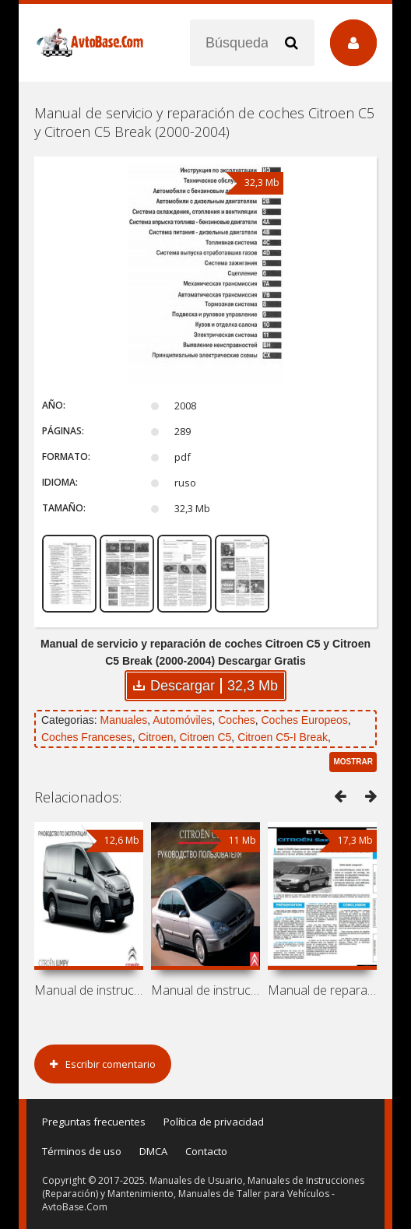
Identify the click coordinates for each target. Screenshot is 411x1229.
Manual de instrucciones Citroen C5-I (205, 990)
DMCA (153, 1151)
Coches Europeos (305, 720)
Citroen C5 (205, 737)
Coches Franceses (86, 737)
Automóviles (182, 720)
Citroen (156, 737)
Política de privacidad (213, 1122)
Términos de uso (81, 1151)
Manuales (123, 720)
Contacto (206, 1151)
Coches (236, 720)
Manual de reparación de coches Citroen (322, 990)
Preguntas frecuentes (94, 1122)
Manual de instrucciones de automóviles (88, 990)
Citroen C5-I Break (282, 737)
